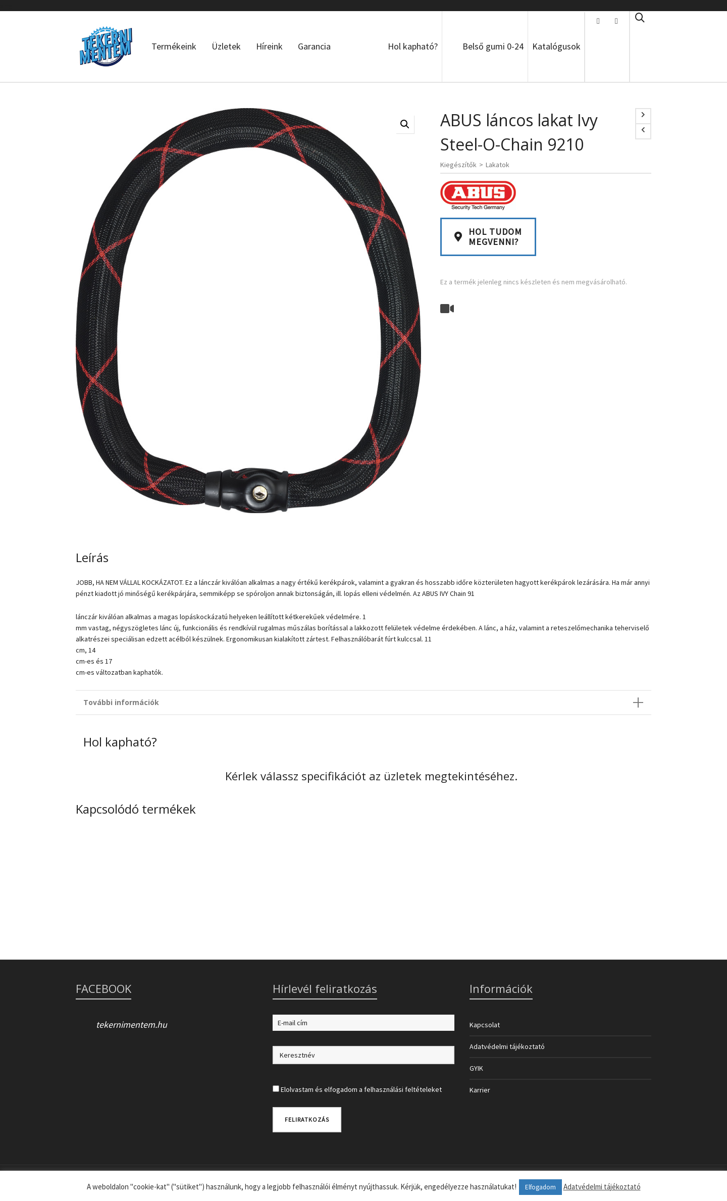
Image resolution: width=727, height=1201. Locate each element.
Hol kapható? (413, 46)
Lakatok (497, 164)
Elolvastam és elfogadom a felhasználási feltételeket (361, 1089)
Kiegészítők (458, 164)
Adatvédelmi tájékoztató (507, 1046)
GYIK (476, 1068)
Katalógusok (556, 46)
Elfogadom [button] (540, 1187)
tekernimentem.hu (131, 1024)
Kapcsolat (485, 1024)
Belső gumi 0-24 (493, 46)
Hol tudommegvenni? (488, 236)
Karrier (480, 1089)
